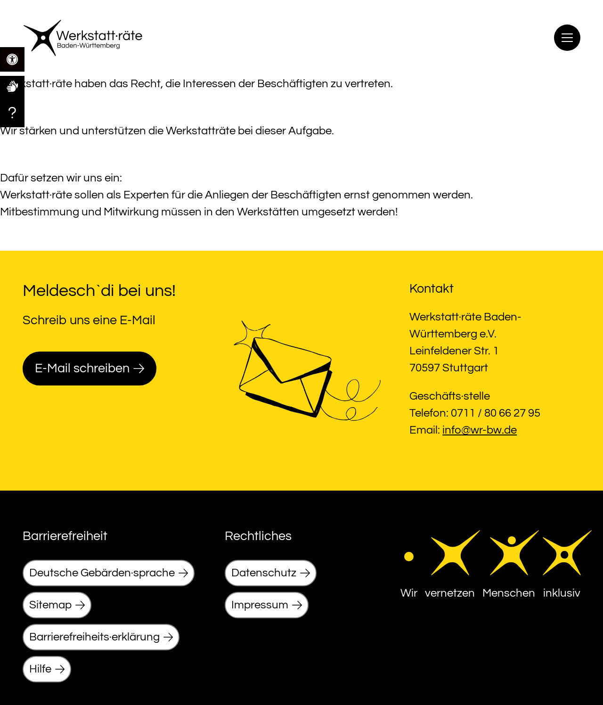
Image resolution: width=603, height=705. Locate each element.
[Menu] (567, 38)
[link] (12, 86)
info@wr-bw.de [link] (479, 430)
